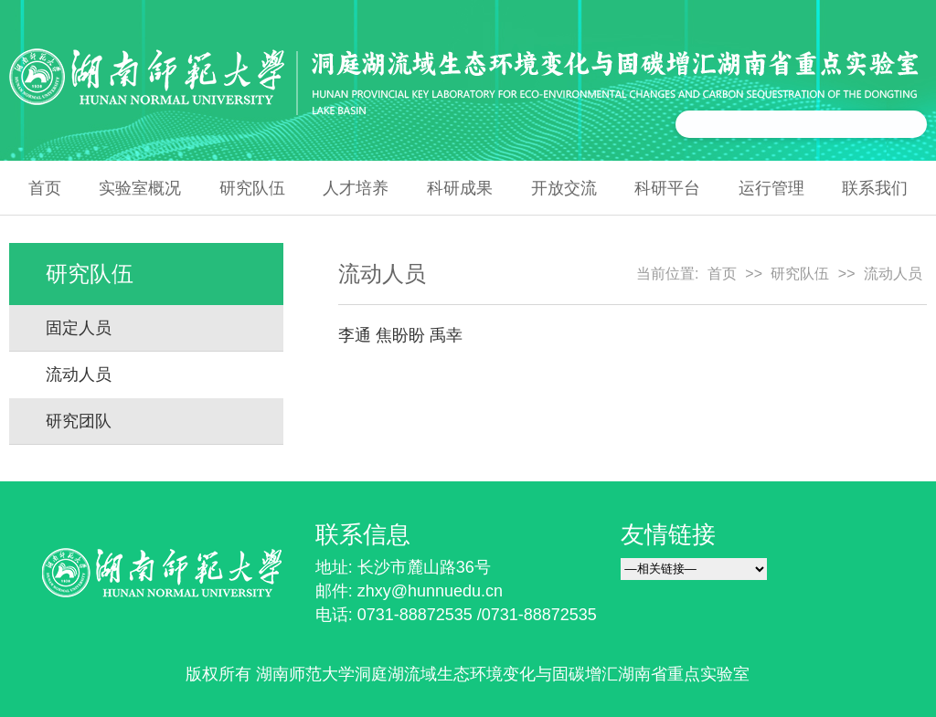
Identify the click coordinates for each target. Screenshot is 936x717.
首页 (44, 188)
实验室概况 (140, 188)
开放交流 (564, 188)
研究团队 (79, 421)
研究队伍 (252, 188)
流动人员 (79, 374)
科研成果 (460, 188)
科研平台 (667, 188)
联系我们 (875, 188)
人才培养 (355, 188)
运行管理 (771, 188)
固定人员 (79, 328)
